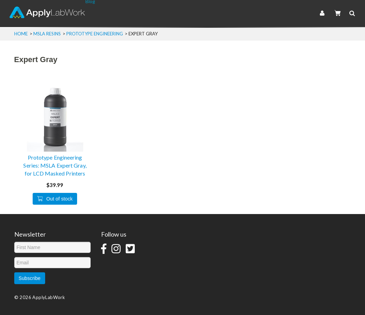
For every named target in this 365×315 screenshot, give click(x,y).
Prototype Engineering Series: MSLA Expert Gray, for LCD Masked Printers (54, 165)
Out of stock (55, 199)
